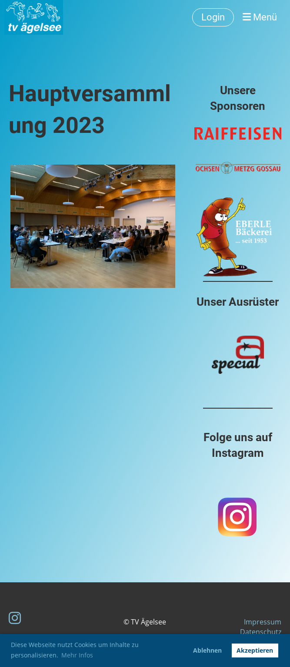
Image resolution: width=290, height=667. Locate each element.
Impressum (262, 622)
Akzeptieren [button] (255, 650)
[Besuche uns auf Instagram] (15, 617)
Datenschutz (260, 632)
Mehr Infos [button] (77, 655)
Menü (260, 17)
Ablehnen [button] (207, 650)
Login (213, 17)
